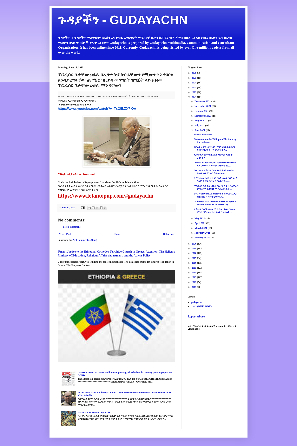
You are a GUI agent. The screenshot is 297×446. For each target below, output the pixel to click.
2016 (194, 262)
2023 (194, 87)
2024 (194, 82)
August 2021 (201, 120)
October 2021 (201, 111)
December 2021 (202, 101)
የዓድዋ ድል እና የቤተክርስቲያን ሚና (94, 412)
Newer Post (65, 234)
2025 (194, 77)
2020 (194, 243)
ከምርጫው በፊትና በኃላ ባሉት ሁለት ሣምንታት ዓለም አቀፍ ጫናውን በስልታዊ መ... (216, 180)
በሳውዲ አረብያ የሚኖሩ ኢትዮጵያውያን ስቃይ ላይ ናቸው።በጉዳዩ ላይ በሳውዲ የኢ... (215, 164)
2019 (194, 248)
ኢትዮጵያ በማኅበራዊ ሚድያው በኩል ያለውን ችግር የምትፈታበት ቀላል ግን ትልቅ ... (214, 211)
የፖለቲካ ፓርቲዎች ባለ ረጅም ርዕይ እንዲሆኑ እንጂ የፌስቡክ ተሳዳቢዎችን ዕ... (214, 148)
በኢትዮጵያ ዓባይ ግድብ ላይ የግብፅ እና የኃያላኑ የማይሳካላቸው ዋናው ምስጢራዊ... (215, 203)
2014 (194, 272)
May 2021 (199, 218)
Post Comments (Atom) (84, 240)
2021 (194, 97)
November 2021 (203, 106)
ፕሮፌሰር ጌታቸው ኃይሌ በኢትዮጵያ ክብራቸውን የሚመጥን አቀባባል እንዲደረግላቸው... (216, 187)
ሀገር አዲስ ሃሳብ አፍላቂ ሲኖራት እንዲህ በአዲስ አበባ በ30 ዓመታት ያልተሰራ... (215, 195)
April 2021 (200, 223)
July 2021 (199, 125)
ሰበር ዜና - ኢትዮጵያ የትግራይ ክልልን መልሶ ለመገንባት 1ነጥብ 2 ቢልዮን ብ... (213, 172)
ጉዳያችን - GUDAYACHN (123, 20)
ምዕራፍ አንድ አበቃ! (203, 134)
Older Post (168, 234)
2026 (194, 72)
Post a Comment (71, 226)
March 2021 (201, 228)
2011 (194, 287)
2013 (194, 277)
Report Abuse (196, 316)
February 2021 (202, 232)
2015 (194, 267)
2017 (194, 258)
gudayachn (196, 302)
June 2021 (200, 130)
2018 (194, 253)
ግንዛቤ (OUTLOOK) (201, 306)
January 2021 (202, 237)
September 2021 (203, 115)
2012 (194, 282)
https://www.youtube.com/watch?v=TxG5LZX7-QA (97, 108)
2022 (194, 92)
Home (117, 234)
